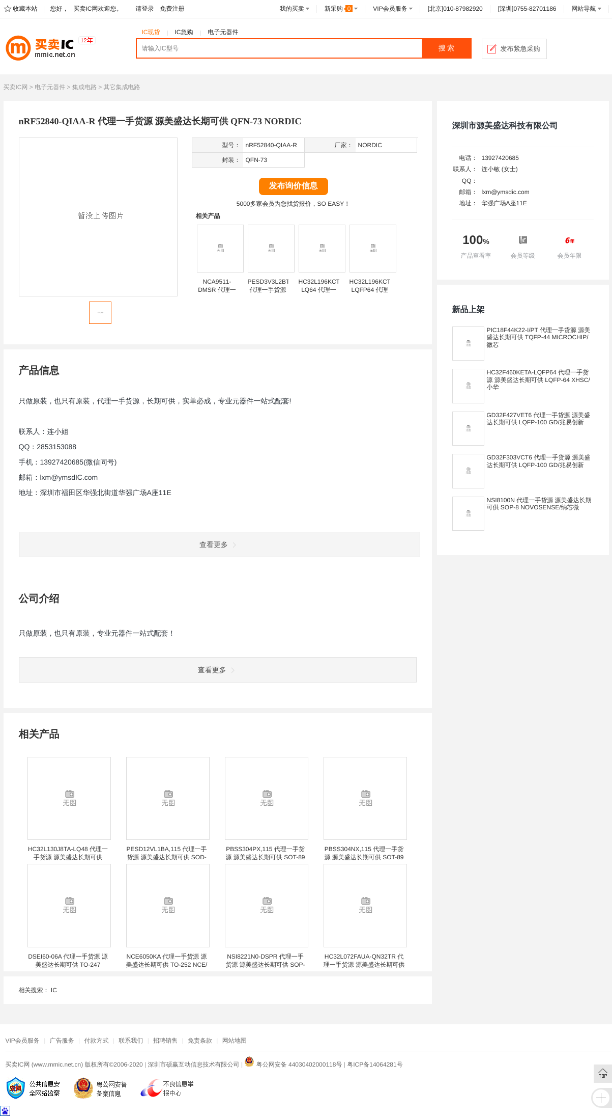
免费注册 (172, 8)
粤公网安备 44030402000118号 (293, 1064)
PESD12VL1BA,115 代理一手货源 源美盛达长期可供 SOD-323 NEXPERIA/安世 (166, 857)
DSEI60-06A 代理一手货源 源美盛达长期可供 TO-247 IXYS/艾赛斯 (68, 964)
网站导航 (584, 8)
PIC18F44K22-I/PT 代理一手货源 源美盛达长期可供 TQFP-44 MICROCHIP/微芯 (539, 337)
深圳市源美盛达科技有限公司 (505, 126)
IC (54, 990)
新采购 (339, 8)
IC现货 (151, 32)
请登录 (145, 8)
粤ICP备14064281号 (374, 1064)
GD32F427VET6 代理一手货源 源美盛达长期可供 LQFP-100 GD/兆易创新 (538, 419)
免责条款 (200, 1040)
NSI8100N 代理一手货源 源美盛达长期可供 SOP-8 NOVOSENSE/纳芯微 (539, 504)
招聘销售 (165, 1040)
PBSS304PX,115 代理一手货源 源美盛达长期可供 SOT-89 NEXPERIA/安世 (265, 857)
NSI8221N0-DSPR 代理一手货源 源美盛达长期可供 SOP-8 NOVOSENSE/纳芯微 (265, 964)
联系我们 (131, 1040)
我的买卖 (292, 8)
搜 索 (447, 48)
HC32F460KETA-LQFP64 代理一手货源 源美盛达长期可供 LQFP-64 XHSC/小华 (538, 380)
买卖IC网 (16, 87)
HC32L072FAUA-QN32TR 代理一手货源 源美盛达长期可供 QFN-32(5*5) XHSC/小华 (364, 964)
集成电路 (84, 87)
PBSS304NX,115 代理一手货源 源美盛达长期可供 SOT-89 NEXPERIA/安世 (363, 857)
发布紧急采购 (520, 48)
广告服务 (62, 1040)
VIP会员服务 (390, 8)
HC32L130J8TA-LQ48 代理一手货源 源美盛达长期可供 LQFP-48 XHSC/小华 (68, 857)
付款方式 (96, 1040)
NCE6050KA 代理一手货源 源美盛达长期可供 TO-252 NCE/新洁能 (167, 964)
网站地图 (234, 1040)
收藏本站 (25, 8)
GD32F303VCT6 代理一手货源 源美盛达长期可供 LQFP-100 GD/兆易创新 (539, 461)
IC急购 (184, 32)
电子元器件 (223, 32)
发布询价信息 (293, 186)
